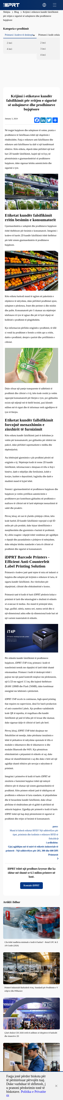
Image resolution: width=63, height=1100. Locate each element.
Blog (16, 12)
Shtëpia (6, 12)
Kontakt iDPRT (31, 885)
